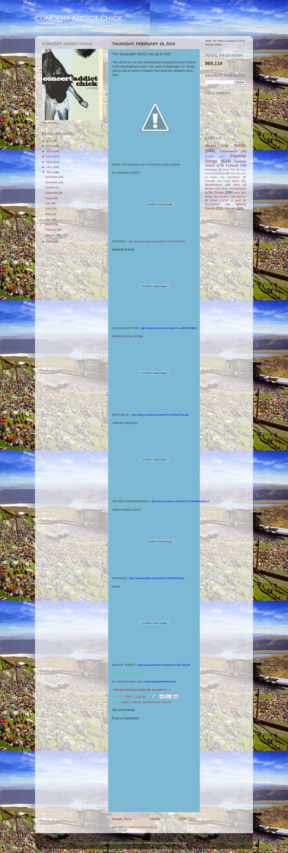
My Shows (216, 192)
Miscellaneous (213, 184)
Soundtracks (212, 204)
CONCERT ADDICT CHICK (79, 18)
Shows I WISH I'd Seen (225, 200)
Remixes (241, 196)
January (50, 234)
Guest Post (229, 169)
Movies (209, 188)
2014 (49, 151)
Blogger (182, 842)
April (48, 219)
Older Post (187, 819)
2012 (49, 161)
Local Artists (231, 180)
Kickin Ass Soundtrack (225, 177)
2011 (49, 167)
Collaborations (228, 151)
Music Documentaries (234, 188)
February (51, 229)
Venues (166, 702)
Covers (209, 156)
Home (155, 819)
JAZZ (243, 173)
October (50, 187)
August (49, 198)
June (48, 208)
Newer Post (122, 819)
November (51, 182)
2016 (49, 140)
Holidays (220, 173)
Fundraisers (211, 169)
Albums (210, 146)
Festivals (136, 702)
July (48, 203)
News (237, 192)
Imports (233, 173)
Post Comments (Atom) (143, 827)
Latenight (210, 181)
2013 (49, 156)
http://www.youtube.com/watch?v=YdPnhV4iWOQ (157, 241)
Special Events (151, 702)
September (52, 192)
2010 (49, 172)
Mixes (236, 184)
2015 (49, 146)
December (51, 176)
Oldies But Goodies (217, 196)
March (49, 224)
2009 (49, 241)
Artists (125, 702)
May (48, 213)
